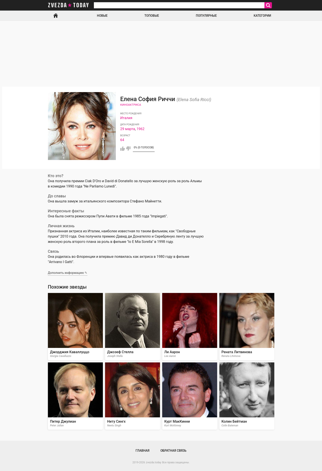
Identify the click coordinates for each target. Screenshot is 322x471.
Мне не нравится (128, 148)
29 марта (127, 129)
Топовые (151, 15)
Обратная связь (173, 450)
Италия (126, 118)
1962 (140, 129)
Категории (262, 15)
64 (122, 140)
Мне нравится (122, 148)
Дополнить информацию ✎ (67, 273)
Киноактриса (130, 104)
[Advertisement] (161, 53)
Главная (55, 15)
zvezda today (68, 5)
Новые (102, 15)
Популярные (206, 15)
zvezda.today (153, 462)
